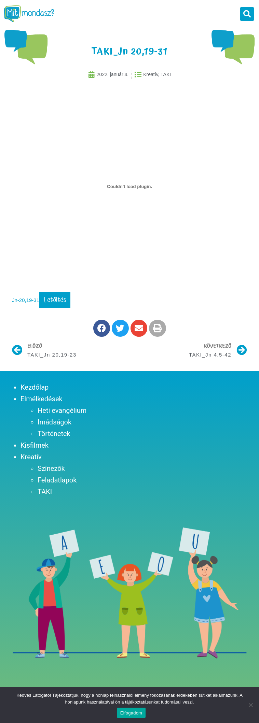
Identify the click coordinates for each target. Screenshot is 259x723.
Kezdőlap (35, 391)
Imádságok (54, 426)
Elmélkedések (42, 403)
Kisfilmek (35, 449)
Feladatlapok (57, 484)
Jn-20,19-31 (25, 304)
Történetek (54, 437)
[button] (247, 14)
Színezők (51, 472)
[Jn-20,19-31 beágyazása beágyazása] (129, 190)
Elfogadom (131, 712)
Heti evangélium (62, 414)
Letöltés (55, 303)
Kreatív (31, 461)
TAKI (45, 495)
